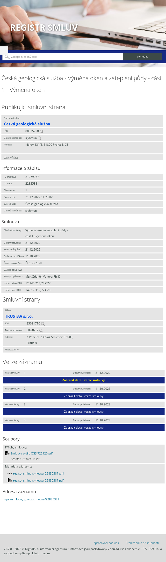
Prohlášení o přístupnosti (142, 543)
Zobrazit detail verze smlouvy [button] (83, 380)
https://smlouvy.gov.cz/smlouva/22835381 (31, 499)
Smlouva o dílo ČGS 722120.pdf (32, 453)
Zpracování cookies (106, 543)
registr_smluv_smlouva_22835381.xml (38, 473)
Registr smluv (44, 27)
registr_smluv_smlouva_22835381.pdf (38, 480)
